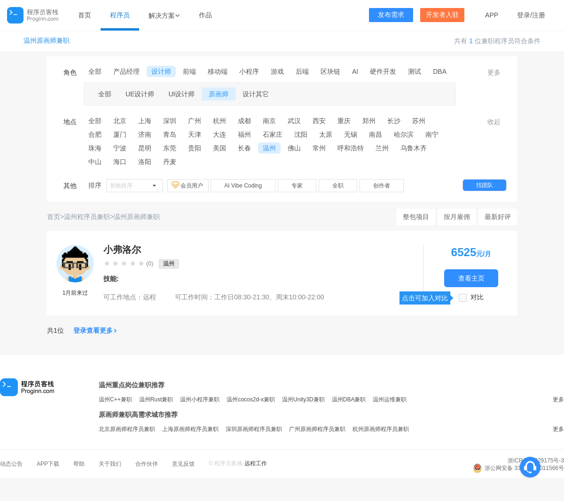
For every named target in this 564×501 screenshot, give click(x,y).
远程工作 (255, 463)
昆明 (144, 148)
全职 (338, 185)
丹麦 (169, 161)
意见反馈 (183, 464)
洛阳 (144, 161)
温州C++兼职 (115, 399)
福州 (244, 134)
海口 (119, 161)
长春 (244, 148)
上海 (144, 121)
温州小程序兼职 (199, 399)
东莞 (169, 148)
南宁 (432, 134)
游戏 (277, 71)
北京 (119, 121)
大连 (219, 134)
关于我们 (110, 464)
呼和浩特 (350, 148)
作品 (205, 15)
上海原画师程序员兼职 (190, 429)
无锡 (350, 134)
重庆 (344, 121)
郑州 (369, 121)
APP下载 (48, 464)
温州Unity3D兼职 (303, 399)
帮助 (79, 464)
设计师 (161, 71)
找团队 (484, 185)
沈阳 (300, 134)
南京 (269, 121)
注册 (538, 15)
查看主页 (471, 278)
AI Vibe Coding (243, 185)
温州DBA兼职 (349, 399)
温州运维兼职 (390, 399)
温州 (269, 148)
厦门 (119, 134)
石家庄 (272, 134)
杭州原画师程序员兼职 (380, 429)
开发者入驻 (442, 14)
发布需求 (391, 14)
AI (355, 71)
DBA (439, 71)
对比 (477, 297)
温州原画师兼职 (47, 40)
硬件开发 (383, 71)
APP (491, 15)
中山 (95, 161)
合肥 (95, 134)
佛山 (294, 148)
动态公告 (11, 464)
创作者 (381, 185)
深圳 (169, 121)
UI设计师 (181, 94)
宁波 (119, 148)
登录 (523, 15)
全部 (95, 71)
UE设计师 (139, 94)
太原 (325, 134)
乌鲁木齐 (413, 148)
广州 (194, 121)
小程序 (249, 71)
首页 (84, 15)
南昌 (375, 134)
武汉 (294, 121)
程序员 (120, 15)
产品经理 (126, 71)
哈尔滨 (404, 134)
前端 (189, 71)
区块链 (330, 71)
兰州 (382, 148)
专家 (297, 185)
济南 (144, 134)
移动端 (217, 71)
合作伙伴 (146, 464)
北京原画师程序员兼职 (127, 429)
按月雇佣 (457, 216)
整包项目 (416, 216)
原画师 (218, 94)
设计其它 (256, 94)
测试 (414, 71)
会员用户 (188, 185)
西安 (319, 121)
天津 (194, 134)
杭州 (219, 121)
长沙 (393, 121)
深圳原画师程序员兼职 (254, 429)
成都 (244, 121)
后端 (302, 71)
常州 (319, 148)
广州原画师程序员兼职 (317, 429)
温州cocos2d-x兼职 (251, 399)
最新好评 (498, 216)
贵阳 (194, 148)
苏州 (418, 121)
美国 (219, 148)
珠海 (95, 148)
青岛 (169, 134)
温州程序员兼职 (87, 216)
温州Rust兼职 (156, 399)
